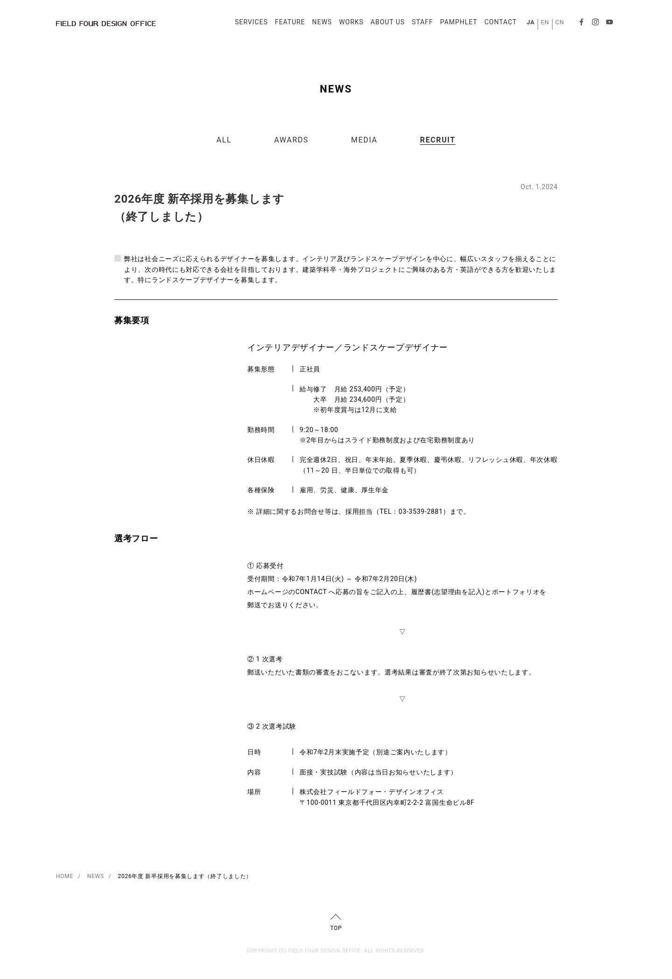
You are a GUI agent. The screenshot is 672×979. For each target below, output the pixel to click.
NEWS (319, 24)
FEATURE (287, 24)
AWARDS (291, 139)
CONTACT (498, 24)
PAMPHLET (456, 24)
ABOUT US (385, 24)
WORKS (348, 24)
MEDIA (364, 139)
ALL (224, 139)
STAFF (419, 24)
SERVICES (248, 24)
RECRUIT (437, 139)
